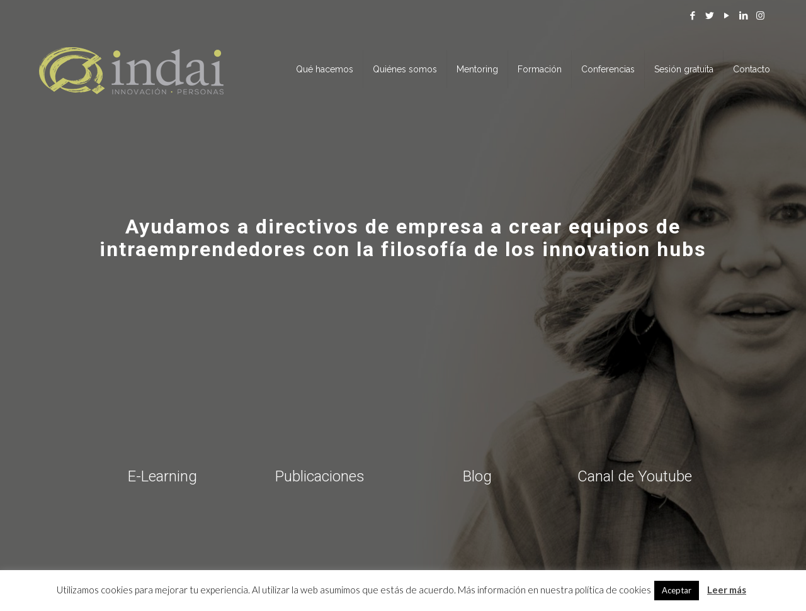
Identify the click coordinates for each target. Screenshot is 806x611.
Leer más (726, 589)
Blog (477, 476)
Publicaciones (320, 476)
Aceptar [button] (676, 590)
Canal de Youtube (634, 476)
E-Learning (162, 476)
